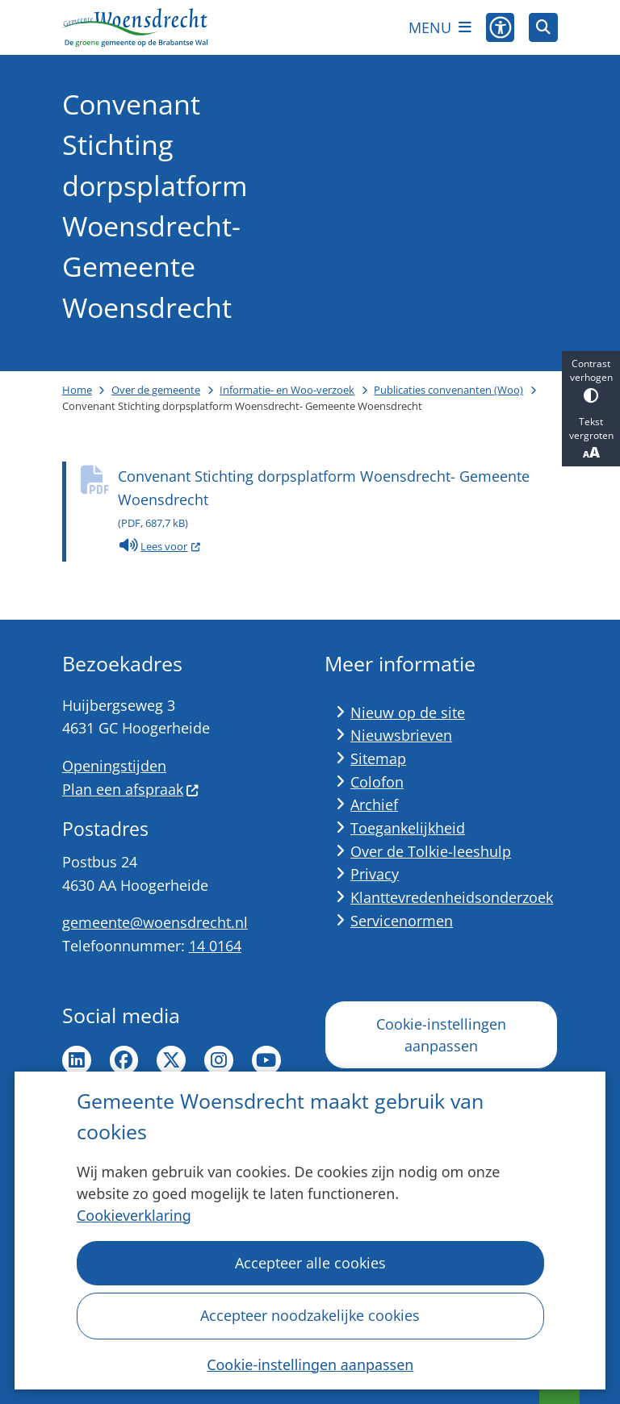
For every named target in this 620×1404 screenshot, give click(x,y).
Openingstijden (114, 765)
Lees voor (160, 546)
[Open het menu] (439, 27)
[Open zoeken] (543, 27)
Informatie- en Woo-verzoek (287, 389)
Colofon (377, 782)
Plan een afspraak (130, 789)
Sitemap (378, 758)
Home (77, 389)
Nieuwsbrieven (401, 735)
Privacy (374, 874)
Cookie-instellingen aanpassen (310, 1363)
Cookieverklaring (134, 1215)
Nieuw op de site (407, 712)
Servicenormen (401, 920)
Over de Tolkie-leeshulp (430, 851)
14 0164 (215, 945)
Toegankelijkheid (407, 828)
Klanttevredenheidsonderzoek (451, 897)
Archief (374, 804)
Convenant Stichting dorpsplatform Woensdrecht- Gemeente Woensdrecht (338, 500)
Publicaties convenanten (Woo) (448, 389)
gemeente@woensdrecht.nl (155, 922)
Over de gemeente (155, 389)
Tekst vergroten (591, 438)
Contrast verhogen (591, 380)
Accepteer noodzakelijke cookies (310, 1315)
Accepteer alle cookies (309, 1262)
